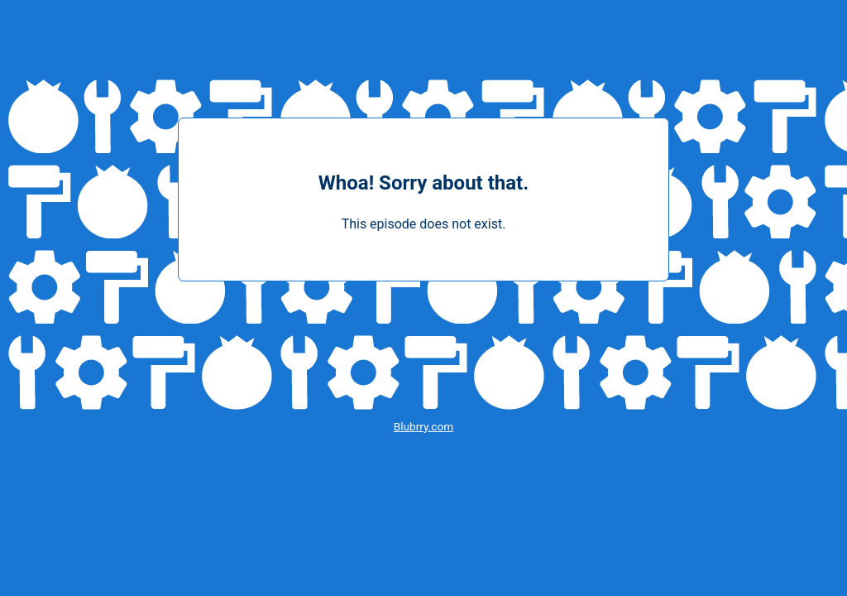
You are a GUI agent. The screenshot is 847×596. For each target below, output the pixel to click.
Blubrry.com (423, 426)
